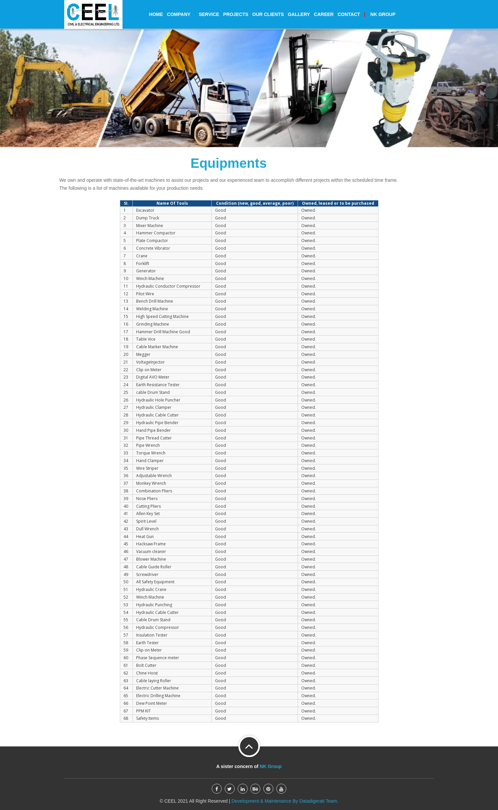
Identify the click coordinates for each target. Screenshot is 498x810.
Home (156, 14)
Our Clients (268, 14)
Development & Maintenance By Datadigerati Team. (284, 801)
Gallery (299, 14)
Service (209, 14)
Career (324, 14)
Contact (349, 14)
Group (379, 14)
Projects (235, 14)
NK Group (271, 766)
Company (181, 14)
